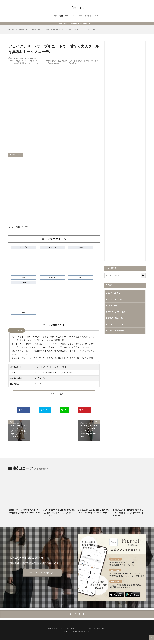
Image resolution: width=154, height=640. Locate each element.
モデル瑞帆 (17, 63)
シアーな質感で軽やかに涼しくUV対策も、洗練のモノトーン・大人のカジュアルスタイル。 (59, 512)
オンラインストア (91, 16)
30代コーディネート (22, 61)
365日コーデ (36, 29)
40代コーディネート (36, 61)
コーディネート (23, 29)
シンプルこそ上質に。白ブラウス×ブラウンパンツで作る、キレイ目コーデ (94, 511)
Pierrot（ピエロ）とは (116, 312)
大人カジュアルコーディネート (58, 63)
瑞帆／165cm (22, 227)
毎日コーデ (63, 16)
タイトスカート (65, 61)
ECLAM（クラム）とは (116, 324)
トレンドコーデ (76, 16)
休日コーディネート (28, 63)
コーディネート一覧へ (54, 394)
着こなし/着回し (114, 293)
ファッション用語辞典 (116, 331)
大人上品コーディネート (77, 63)
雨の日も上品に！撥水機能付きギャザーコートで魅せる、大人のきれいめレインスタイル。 (129, 512)
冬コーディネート (41, 63)
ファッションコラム (115, 299)
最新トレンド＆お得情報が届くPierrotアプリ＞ (77, 24)
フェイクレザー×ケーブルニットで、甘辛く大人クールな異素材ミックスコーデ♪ (70, 29)
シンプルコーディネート (51, 61)
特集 (55, 16)
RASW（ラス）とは (115, 318)
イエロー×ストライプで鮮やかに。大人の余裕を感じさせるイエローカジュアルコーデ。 (24, 512)
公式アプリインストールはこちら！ (42, 573)
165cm (12, 61)
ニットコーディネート (78, 61)
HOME (12, 29)
